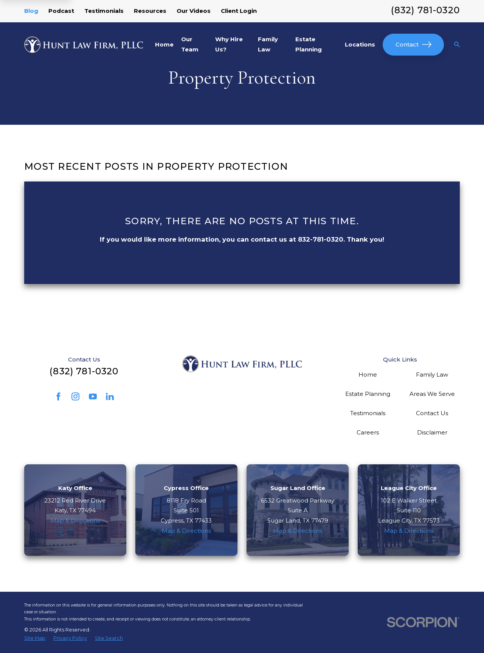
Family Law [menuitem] (268, 44)
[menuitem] (34, 638)
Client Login (239, 10)
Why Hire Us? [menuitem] (229, 44)
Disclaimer (432, 432)
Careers (368, 432)
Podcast (61, 10)
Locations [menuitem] (360, 44)
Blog (31, 10)
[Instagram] (75, 396)
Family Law (432, 374)
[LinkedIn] (110, 396)
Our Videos (194, 10)
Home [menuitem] (164, 44)
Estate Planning (367, 393)
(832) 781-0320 (425, 10)
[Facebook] (58, 396)
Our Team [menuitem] (190, 44)
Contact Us (432, 413)
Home (367, 374)
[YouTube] (93, 396)
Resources (150, 10)
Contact (413, 44)
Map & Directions (75, 520)
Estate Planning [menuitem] (308, 44)
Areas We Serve (432, 393)
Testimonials (104, 10)
